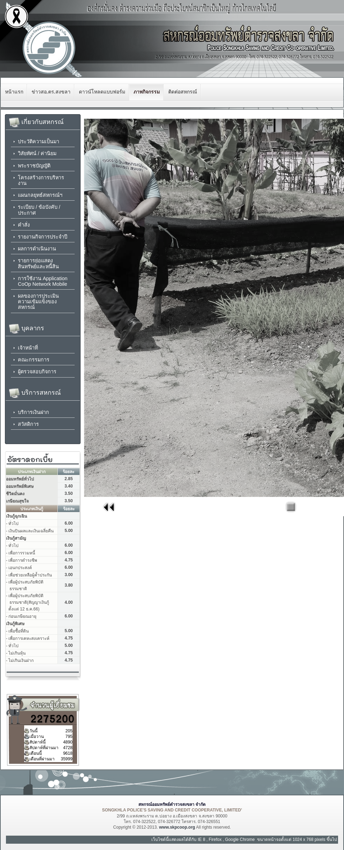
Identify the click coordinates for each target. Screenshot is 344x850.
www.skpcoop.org (177, 827)
